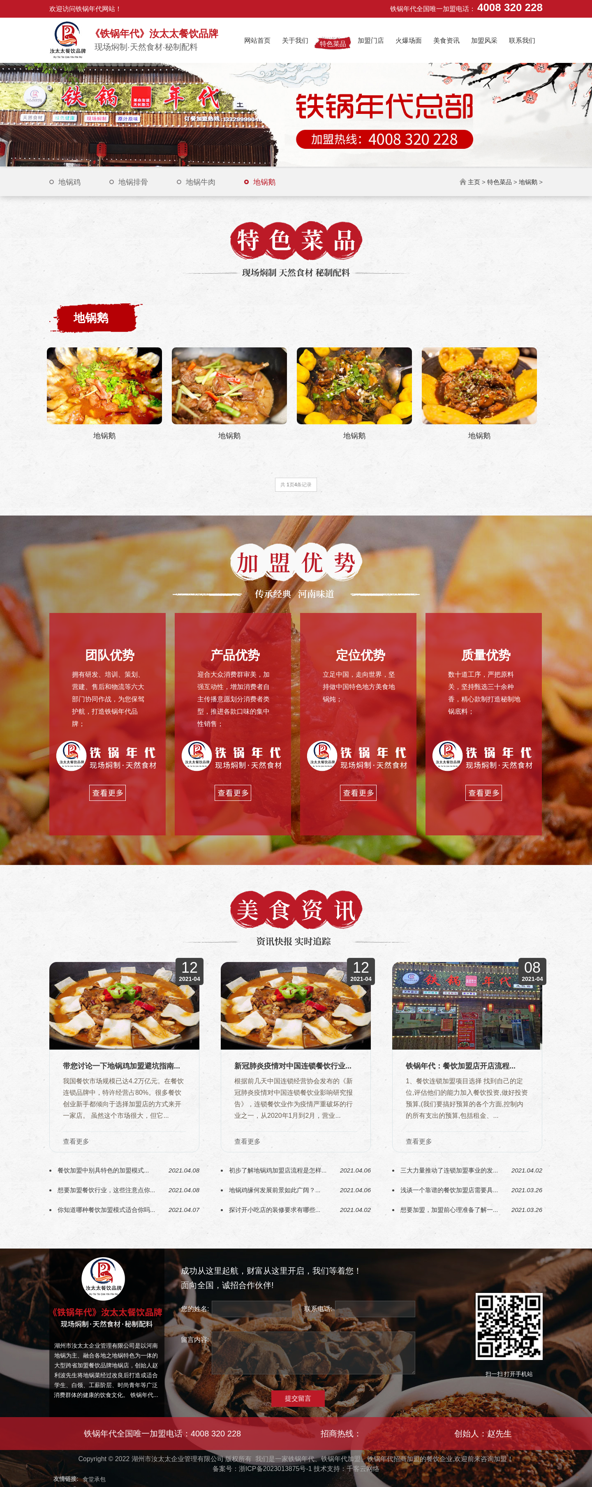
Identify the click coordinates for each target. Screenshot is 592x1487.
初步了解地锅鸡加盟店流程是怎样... (278, 1170)
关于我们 (295, 40)
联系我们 (522, 40)
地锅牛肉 (200, 182)
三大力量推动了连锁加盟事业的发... (449, 1170)
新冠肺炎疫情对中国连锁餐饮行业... (293, 1066)
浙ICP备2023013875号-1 (275, 1468)
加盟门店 (371, 40)
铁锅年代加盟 (341, 1458)
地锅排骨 (133, 182)
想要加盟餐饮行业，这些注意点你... (106, 1189)
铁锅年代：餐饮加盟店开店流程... (461, 1066)
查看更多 (76, 1141)
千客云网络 (363, 1468)
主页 (474, 181)
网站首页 (257, 40)
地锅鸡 (69, 182)
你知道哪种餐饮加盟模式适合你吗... (106, 1209)
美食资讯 (446, 40)
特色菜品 (333, 43)
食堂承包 (94, 1479)
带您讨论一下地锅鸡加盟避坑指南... (121, 1066)
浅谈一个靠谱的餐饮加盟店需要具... (449, 1189)
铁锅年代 (301, 1458)
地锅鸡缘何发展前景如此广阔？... (275, 1189)
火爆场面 (408, 40)
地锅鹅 (264, 182)
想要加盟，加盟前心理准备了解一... (449, 1209)
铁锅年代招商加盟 (393, 1458)
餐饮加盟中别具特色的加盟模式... (103, 1170)
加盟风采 (484, 40)
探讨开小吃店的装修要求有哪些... (275, 1209)
